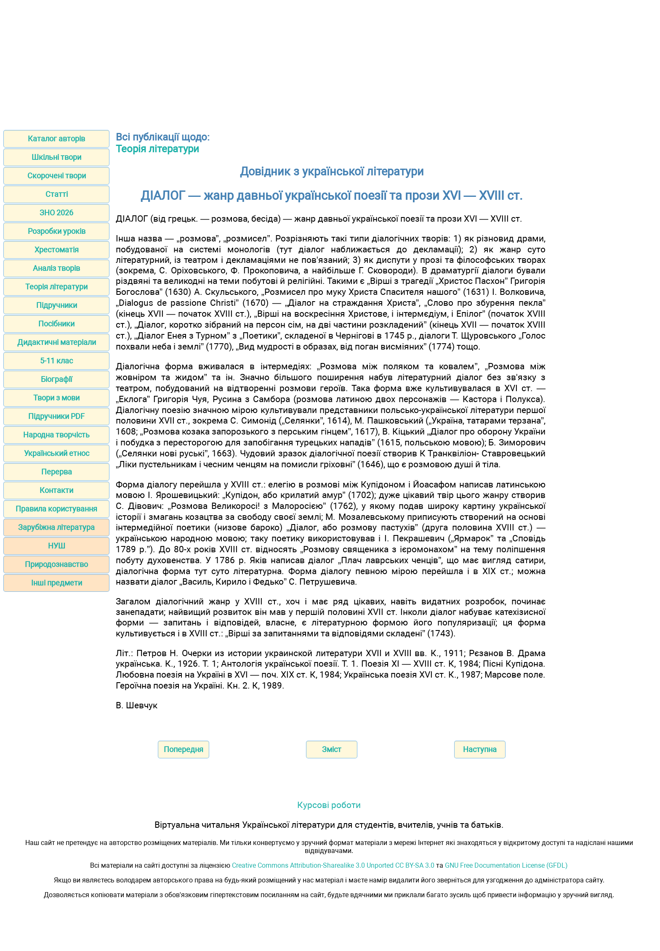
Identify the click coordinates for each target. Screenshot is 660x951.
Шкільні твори (56, 157)
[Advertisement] (330, 62)
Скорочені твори (56, 175)
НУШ (56, 545)
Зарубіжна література (56, 527)
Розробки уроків (56, 231)
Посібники (56, 323)
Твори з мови (56, 397)
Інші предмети (56, 582)
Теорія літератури (56, 286)
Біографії (56, 379)
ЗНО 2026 (56, 212)
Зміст (331, 749)
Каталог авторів (56, 138)
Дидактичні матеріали (56, 342)
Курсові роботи (329, 805)
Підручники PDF (56, 416)
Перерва (56, 471)
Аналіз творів (56, 268)
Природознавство (56, 564)
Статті (56, 194)
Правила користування (56, 508)
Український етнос (56, 453)
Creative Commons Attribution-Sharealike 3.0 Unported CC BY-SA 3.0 (333, 865)
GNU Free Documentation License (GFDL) (506, 865)
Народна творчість (56, 434)
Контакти (56, 490)
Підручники (56, 305)
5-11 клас (56, 360)
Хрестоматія (57, 249)
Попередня (183, 749)
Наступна (480, 749)
